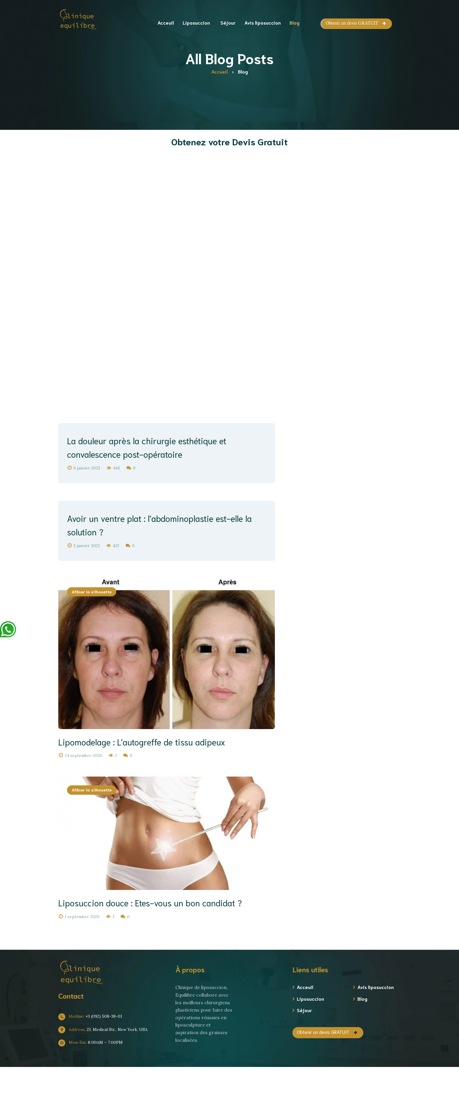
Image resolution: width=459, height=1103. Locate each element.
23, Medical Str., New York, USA (105, 1065)
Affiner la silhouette (92, 604)
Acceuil (305, 1023)
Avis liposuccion (375, 1023)
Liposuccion (310, 1035)
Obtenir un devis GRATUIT (352, 23)
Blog (362, 1035)
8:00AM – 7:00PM (93, 1078)
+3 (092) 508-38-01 (92, 1052)
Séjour (304, 1046)
